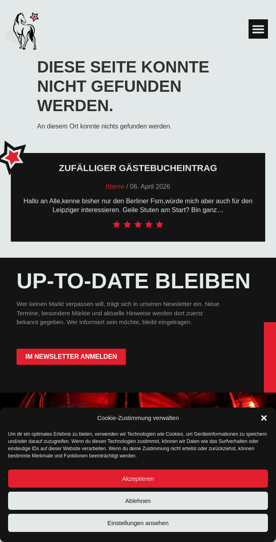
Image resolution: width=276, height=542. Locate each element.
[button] (264, 418)
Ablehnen (138, 500)
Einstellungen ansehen (138, 522)
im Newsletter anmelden (71, 356)
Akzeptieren (138, 478)
